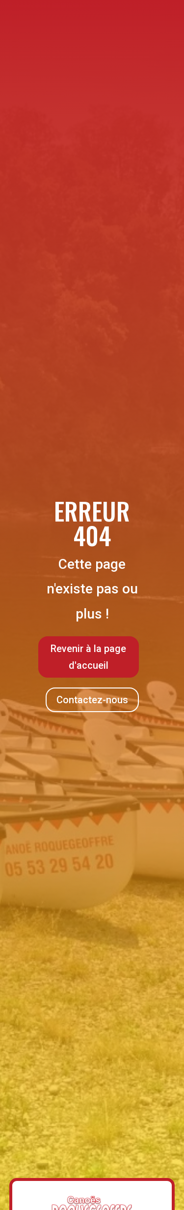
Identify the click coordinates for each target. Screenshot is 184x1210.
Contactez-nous (92, 700)
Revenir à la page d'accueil (88, 657)
